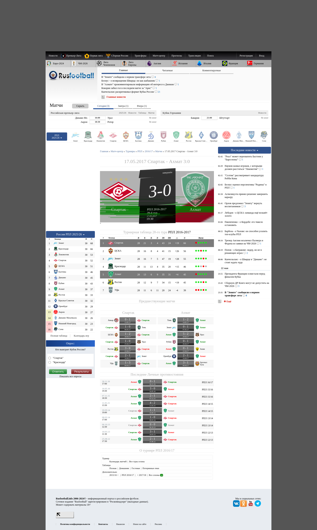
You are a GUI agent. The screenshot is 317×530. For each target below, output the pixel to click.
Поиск (210, 55)
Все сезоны (156, 475)
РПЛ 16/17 (207, 382)
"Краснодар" (59, 362)
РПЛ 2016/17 (165, 450)
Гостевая (136, 468)
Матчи (151, 113)
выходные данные (137, 501)
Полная (112, 468)
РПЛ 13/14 (207, 418)
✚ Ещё (227, 301)
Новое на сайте (139, 524)
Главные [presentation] (123, 70)
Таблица (142, 113)
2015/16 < (114, 475)
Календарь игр (81, 335)
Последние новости (244, 150)
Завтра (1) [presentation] (123, 106)
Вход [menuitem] (261, 55)
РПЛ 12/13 (207, 432)
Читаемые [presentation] (167, 70)
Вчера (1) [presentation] (142, 106)
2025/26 (122, 113)
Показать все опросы (71, 376)
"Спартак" (57, 357)
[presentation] (76, 105)
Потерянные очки (150, 468)
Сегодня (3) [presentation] (103, 106)
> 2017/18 (141, 475)
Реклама (158, 524)
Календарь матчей (117, 461)
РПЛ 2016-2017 (157, 209)
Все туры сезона (137, 461)
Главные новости (116, 96)
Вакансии (120, 524)
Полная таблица (59, 335)
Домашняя (124, 468)
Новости (132, 113)
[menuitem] (118, 55)
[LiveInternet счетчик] (65, 517)
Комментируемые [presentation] (211, 70)
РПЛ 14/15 (207, 403)
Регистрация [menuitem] (246, 55)
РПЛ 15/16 (207, 389)
